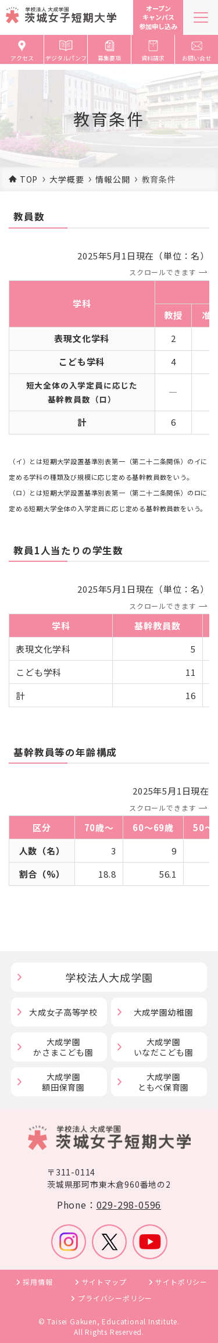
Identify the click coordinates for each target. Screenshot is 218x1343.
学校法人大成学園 (108, 977)
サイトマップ (104, 1282)
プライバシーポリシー (115, 1298)
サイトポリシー (181, 1282)
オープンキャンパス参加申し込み (158, 17)
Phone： (109, 1205)
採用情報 (37, 1282)
